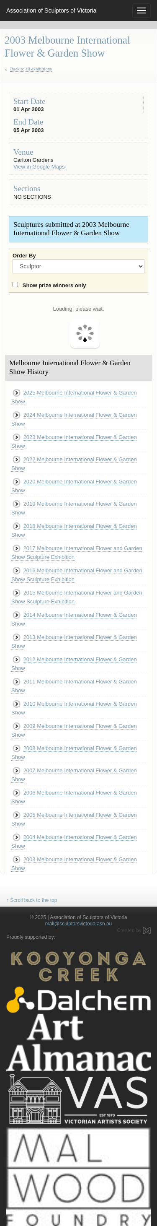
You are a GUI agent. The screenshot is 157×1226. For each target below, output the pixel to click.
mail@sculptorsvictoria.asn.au (78, 924)
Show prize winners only (53, 285)
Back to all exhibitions (30, 68)
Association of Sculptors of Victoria (51, 10)
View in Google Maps (39, 167)
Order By (24, 255)
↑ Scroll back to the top (31, 900)
